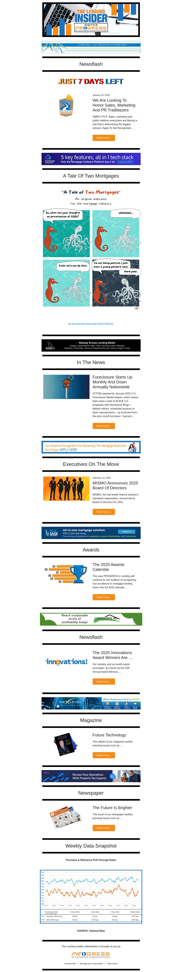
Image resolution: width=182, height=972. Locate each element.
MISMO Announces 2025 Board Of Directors (115, 485)
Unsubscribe (70, 963)
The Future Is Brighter (112, 807)
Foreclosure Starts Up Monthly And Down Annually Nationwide (112, 382)
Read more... (104, 137)
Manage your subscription (91, 963)
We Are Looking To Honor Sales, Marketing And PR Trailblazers (114, 105)
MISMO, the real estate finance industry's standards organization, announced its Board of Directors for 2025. (116, 498)
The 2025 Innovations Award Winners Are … (113, 655)
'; (91, 47)
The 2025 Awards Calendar (108, 567)
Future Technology (109, 735)
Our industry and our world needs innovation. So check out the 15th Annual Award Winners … (111, 668)
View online (112, 963)
